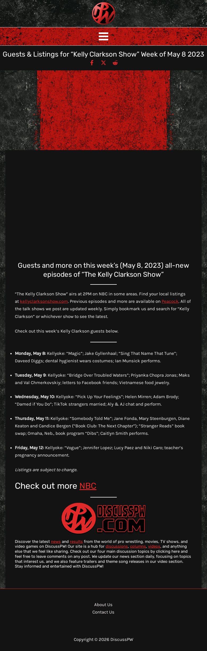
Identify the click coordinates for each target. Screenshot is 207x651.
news (56, 541)
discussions (117, 546)
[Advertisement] (103, 110)
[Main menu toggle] (103, 36)
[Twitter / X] (103, 62)
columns (138, 546)
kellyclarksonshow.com (44, 301)
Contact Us (103, 612)
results (76, 541)
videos (154, 546)
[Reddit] (115, 62)
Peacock (170, 301)
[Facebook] (91, 62)
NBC (87, 486)
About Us (103, 604)
